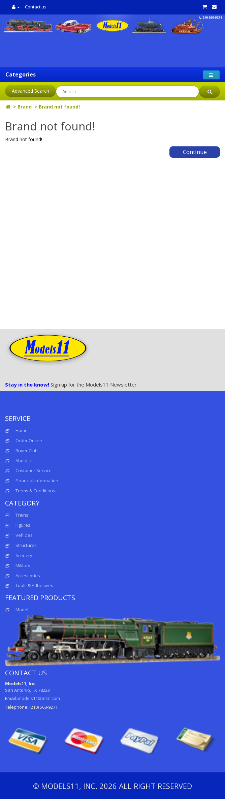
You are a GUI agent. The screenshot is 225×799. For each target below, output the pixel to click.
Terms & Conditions (35, 491)
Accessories (27, 576)
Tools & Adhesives (34, 585)
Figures (22, 525)
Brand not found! (59, 106)
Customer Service (33, 470)
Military (22, 565)
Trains (21, 515)
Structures (26, 545)
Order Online (28, 440)
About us (24, 461)
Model (16, 610)
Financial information (36, 481)
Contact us (35, 7)
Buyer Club (26, 451)
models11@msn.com (39, 698)
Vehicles (24, 535)
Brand (25, 106)
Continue (195, 152)
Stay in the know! (27, 384)
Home (21, 430)
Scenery (23, 555)
